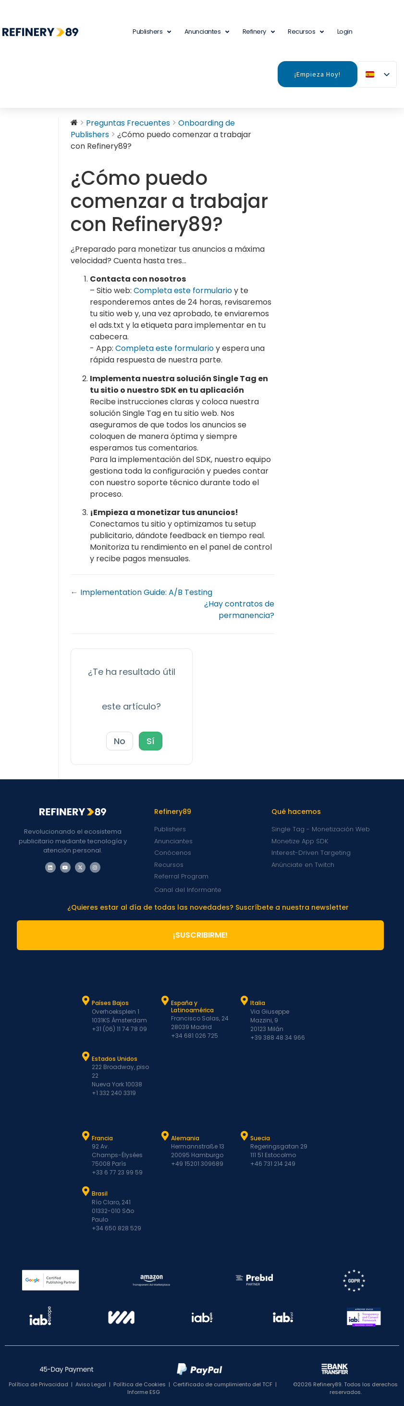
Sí (151, 741)
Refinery (259, 32)
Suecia (260, 1138)
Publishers (152, 32)
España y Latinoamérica (192, 1006)
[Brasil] (85, 1191)
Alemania (185, 1138)
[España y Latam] (165, 1001)
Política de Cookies (139, 1384)
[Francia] (85, 1136)
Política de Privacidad (38, 1384)
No (119, 741)
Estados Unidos (114, 1059)
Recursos (306, 32)
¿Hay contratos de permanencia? (239, 609)
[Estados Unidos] (85, 1056)
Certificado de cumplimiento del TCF (222, 1384)
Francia (102, 1138)
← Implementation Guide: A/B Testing (141, 592)
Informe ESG (143, 1392)
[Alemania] (165, 1136)
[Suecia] (244, 1136)
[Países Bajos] (85, 1001)
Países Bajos (110, 1003)
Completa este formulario (184, 290)
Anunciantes (206, 32)
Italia (257, 1003)
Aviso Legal (90, 1384)
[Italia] (244, 1001)
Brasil (100, 1193)
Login (345, 31)
